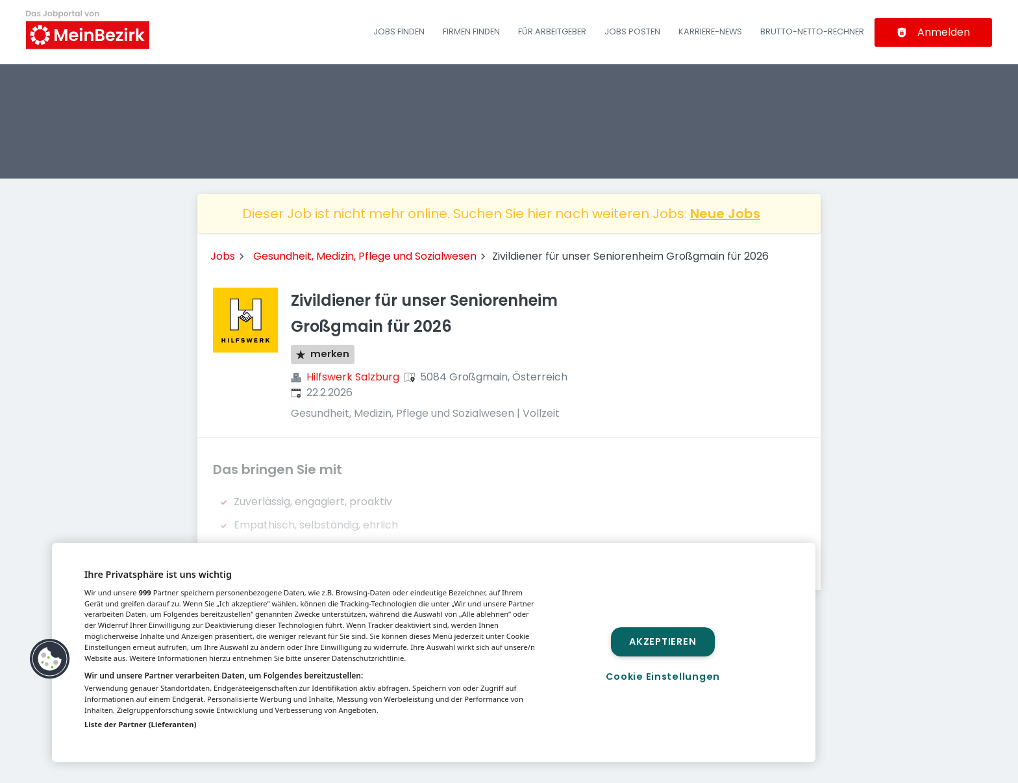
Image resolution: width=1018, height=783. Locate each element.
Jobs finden (399, 31)
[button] (50, 659)
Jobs (222, 256)
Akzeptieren (662, 641)
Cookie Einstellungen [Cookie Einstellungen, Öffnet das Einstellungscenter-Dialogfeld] (663, 676)
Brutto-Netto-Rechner (812, 31)
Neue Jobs (725, 214)
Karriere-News (710, 31)
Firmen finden (471, 31)
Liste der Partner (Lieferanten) (140, 724)
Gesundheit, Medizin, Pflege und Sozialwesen (365, 256)
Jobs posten (632, 31)
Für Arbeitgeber (552, 31)
